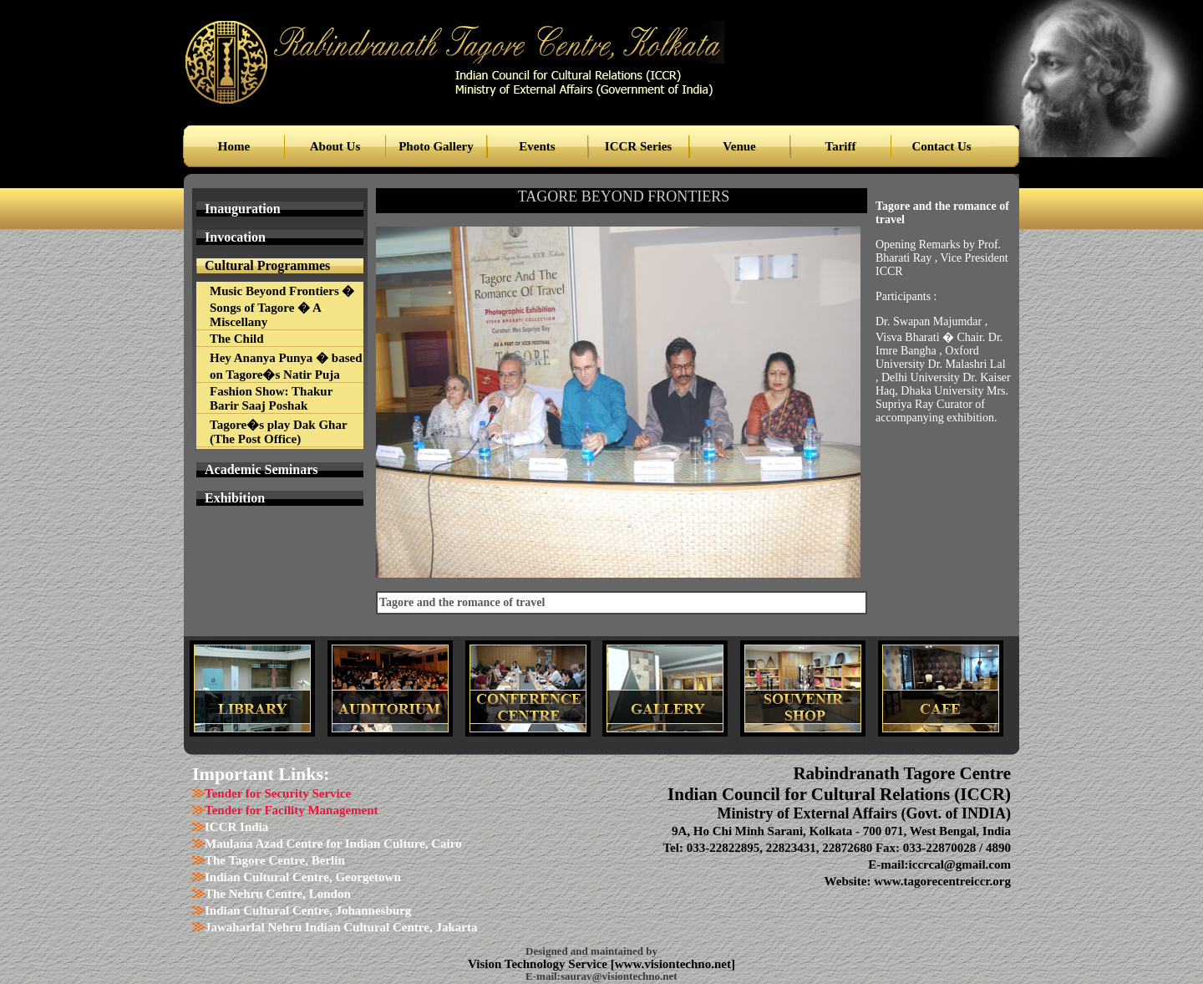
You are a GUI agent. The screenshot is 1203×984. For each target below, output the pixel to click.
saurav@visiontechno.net (619, 976)
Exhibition (235, 498)
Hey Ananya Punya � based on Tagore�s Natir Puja (286, 366)
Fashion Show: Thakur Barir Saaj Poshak (271, 398)
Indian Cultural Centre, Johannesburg (308, 910)
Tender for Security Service (278, 793)
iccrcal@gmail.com (960, 864)
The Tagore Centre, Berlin (275, 860)
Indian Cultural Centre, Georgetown (303, 877)
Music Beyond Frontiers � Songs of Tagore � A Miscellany (282, 306)
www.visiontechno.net (673, 964)
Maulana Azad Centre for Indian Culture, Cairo (333, 843)
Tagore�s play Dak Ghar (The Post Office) (279, 432)
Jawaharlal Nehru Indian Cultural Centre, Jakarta (341, 927)
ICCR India (236, 827)
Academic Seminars (261, 469)
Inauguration (243, 208)
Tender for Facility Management (291, 810)
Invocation (235, 237)
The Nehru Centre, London (278, 893)
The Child (237, 338)
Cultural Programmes (267, 265)
